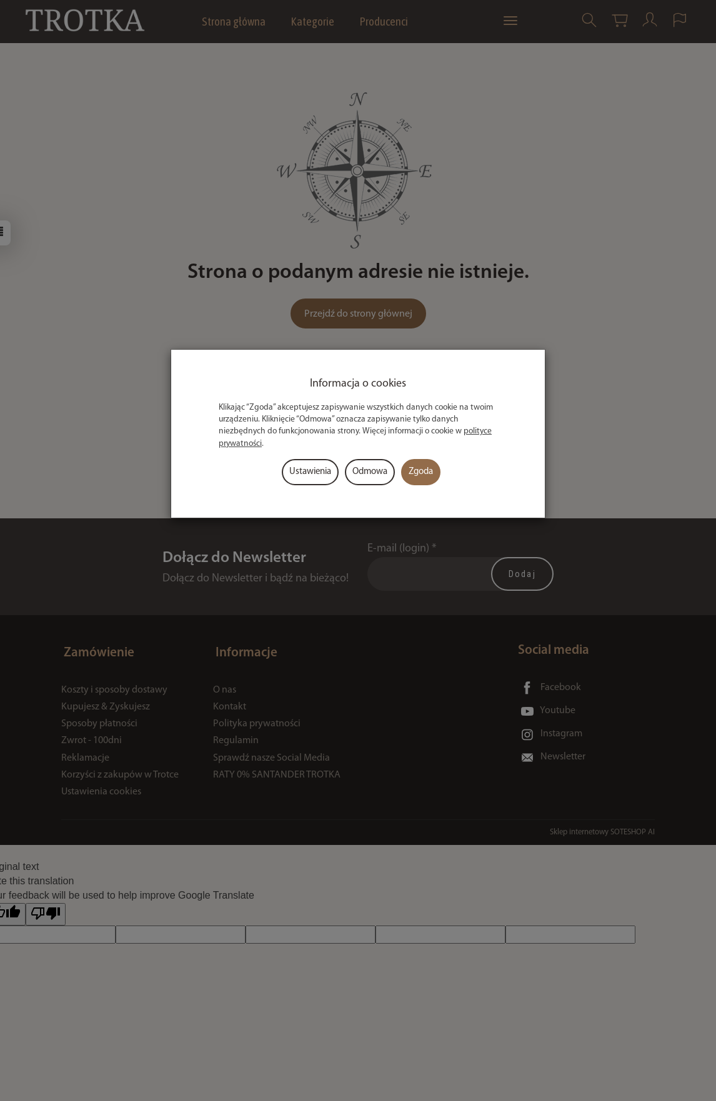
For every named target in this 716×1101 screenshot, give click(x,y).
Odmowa (369, 471)
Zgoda (421, 471)
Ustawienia (310, 471)
